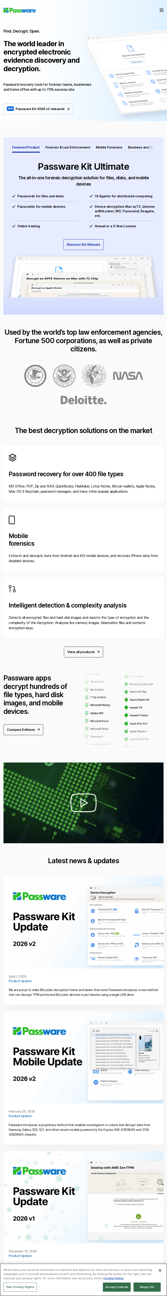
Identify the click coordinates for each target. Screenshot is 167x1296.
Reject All (147, 1287)
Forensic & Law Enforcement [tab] (67, 147)
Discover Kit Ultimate (83, 244)
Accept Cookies (116, 1287)
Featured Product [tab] (26, 147)
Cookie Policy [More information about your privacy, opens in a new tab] (113, 1278)
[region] (83, 1279)
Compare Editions (23, 712)
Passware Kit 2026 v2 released (43, 109)
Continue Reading (83, 923)
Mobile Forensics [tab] (109, 147)
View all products (83, 634)
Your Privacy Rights (20, 1287)
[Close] (160, 1270)
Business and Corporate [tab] (147, 147)
